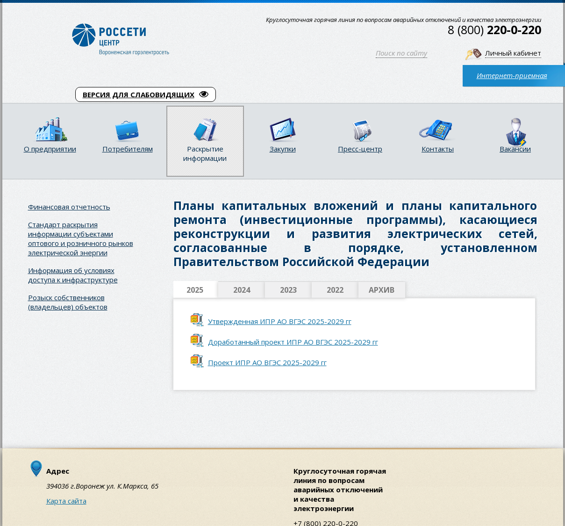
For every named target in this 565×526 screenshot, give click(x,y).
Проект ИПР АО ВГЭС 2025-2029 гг (267, 362)
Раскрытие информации (205, 153)
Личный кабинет (513, 53)
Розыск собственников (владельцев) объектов (67, 302)
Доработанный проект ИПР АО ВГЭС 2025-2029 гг (293, 341)
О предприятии (50, 148)
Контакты (438, 148)
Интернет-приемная (512, 75)
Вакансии (515, 148)
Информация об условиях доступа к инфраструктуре (73, 275)
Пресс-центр (360, 148)
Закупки (283, 148)
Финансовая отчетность (69, 206)
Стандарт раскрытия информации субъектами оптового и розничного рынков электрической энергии (80, 238)
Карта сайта (66, 500)
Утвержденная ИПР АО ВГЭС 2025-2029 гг (279, 321)
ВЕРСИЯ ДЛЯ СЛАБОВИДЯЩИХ (145, 94)
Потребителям (127, 148)
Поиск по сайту (401, 53)
